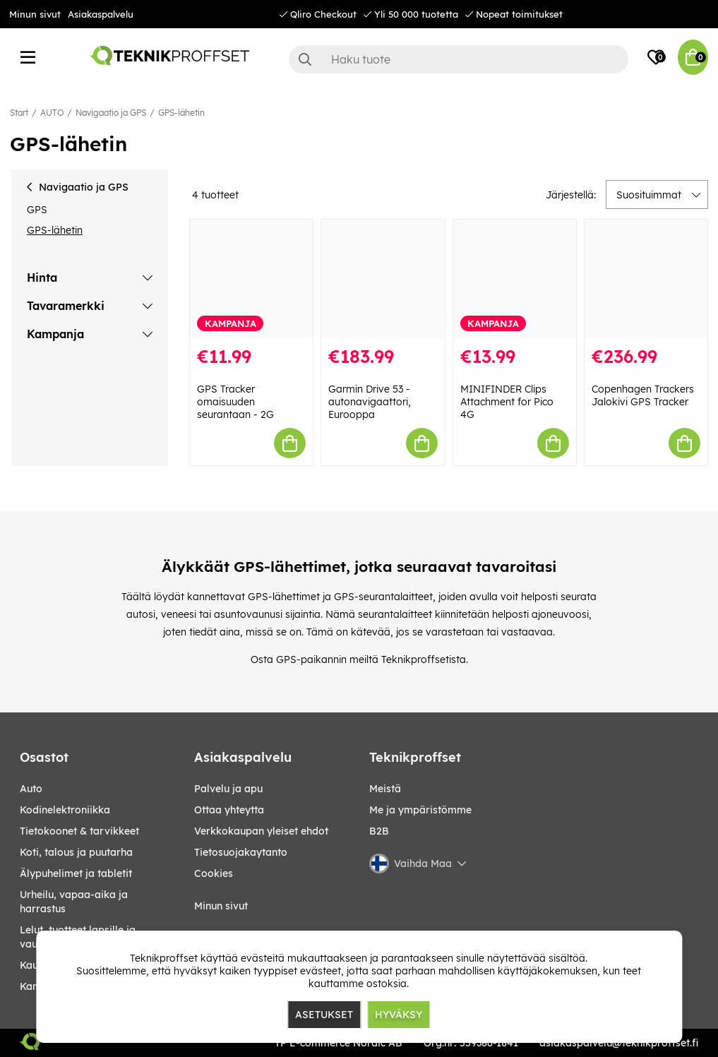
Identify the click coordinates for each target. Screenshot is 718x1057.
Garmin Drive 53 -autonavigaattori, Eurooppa (369, 402)
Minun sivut (35, 14)
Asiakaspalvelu (100, 14)
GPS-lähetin (181, 112)
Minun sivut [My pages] (221, 906)
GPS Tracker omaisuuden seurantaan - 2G (235, 402)
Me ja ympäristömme (420, 810)
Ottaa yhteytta (229, 810)
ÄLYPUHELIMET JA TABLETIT (76, 873)
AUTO (52, 112)
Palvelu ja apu (228, 788)
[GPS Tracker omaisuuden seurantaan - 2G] (251, 279)
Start (19, 112)
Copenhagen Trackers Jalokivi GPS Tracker (643, 395)
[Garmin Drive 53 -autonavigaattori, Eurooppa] (382, 279)
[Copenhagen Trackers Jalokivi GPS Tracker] (646, 279)
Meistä (385, 788)
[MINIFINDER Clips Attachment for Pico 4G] (514, 279)
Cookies (213, 873)
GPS (37, 209)
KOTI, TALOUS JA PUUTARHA (76, 852)
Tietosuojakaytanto (240, 852)
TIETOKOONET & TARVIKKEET (79, 831)
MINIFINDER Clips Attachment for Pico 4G (507, 402)
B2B (379, 831)
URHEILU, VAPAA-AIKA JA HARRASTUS (74, 901)
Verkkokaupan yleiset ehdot (261, 831)
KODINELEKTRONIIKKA (65, 810)
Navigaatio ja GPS (111, 112)
